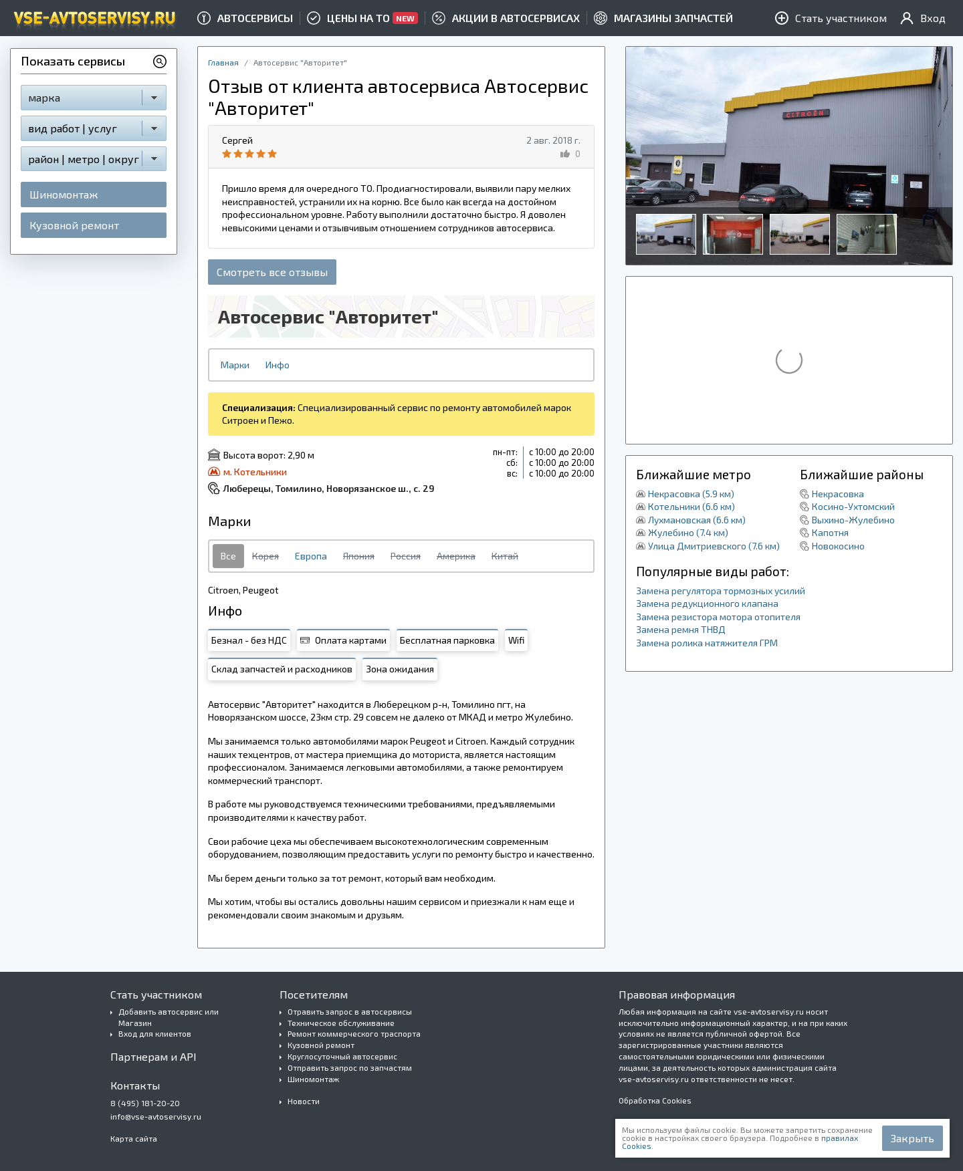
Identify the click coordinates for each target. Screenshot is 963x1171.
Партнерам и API (153, 1056)
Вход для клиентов (154, 1033)
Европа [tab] (311, 555)
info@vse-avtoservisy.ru (155, 1116)
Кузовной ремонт (74, 225)
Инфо (277, 364)
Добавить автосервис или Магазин (168, 1017)
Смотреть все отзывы (272, 271)
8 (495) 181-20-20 (145, 1103)
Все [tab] (228, 555)
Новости (304, 1100)
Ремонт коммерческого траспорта (354, 1033)
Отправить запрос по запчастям (350, 1067)
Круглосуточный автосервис (342, 1056)
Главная (223, 62)
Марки (235, 364)
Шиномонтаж (63, 194)
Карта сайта (133, 1138)
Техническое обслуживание (341, 1022)
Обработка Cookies (655, 1100)
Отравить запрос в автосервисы (350, 1011)
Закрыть (912, 1138)
